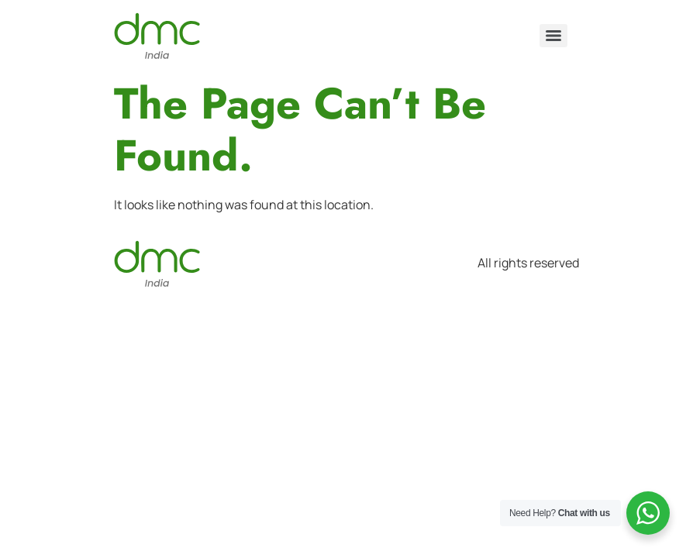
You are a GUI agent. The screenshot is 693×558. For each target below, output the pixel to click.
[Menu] (553, 35)
